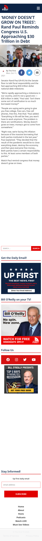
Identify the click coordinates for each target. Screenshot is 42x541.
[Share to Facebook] (21, 72)
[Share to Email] (37, 72)
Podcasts (21, 517)
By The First (11, 70)
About (21, 510)
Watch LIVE (21, 521)
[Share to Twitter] (29, 72)
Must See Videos (21, 524)
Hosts (21, 513)
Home (21, 506)
